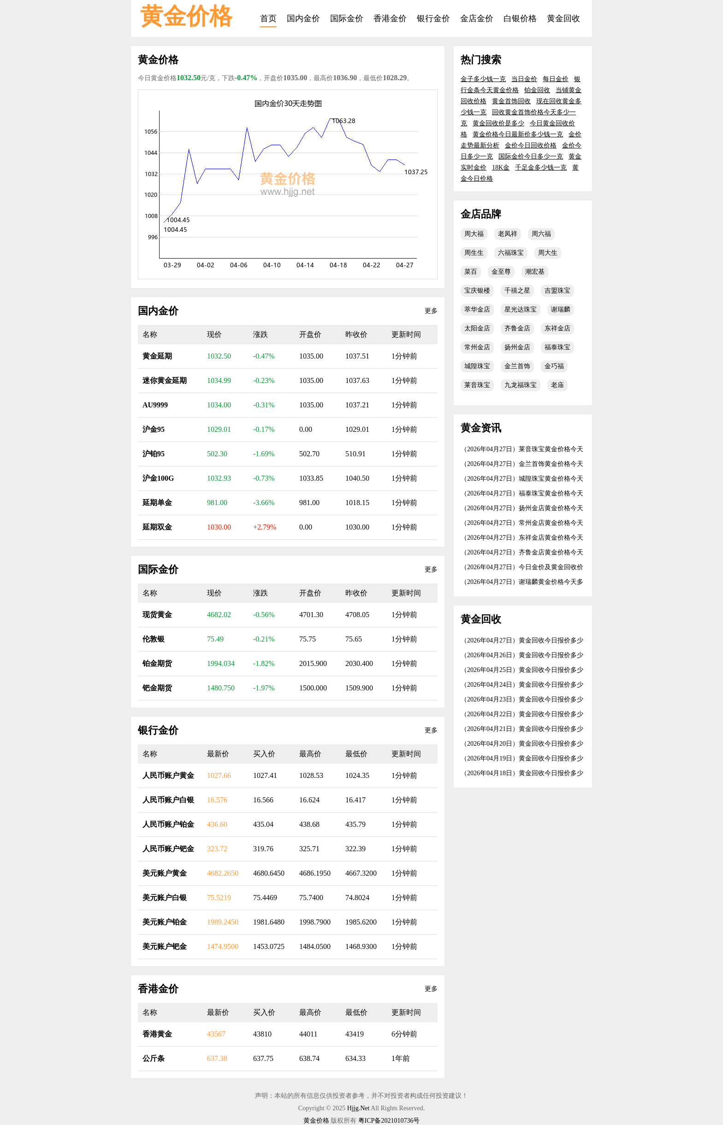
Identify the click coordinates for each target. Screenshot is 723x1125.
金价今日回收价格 (531, 145)
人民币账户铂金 (168, 824)
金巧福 (554, 366)
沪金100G (158, 478)
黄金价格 (186, 16)
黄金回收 (563, 18)
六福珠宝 (511, 252)
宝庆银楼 (477, 290)
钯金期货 (157, 688)
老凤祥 (507, 233)
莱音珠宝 (477, 385)
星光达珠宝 (520, 309)
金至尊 (501, 271)
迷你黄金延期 (164, 380)
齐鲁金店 (517, 328)
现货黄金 (157, 614)
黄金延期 (157, 356)
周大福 (474, 233)
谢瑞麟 (560, 309)
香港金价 (390, 18)
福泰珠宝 (557, 347)
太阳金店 (477, 328)
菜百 (470, 271)
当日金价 (524, 79)
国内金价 (303, 18)
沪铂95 (153, 454)
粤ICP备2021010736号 (389, 1120)
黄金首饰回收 (511, 101)
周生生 (474, 252)
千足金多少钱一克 (541, 167)
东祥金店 (557, 328)
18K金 (501, 167)
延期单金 (157, 503)
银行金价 (433, 18)
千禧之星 (517, 290)
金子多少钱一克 (483, 79)
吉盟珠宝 (557, 290)
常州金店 (477, 347)
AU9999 (155, 405)
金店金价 (476, 18)
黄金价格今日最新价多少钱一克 (518, 134)
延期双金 (157, 527)
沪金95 (153, 429)
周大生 (547, 252)
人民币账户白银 (168, 800)
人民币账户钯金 (168, 849)
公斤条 (153, 1058)
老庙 (557, 385)
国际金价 (346, 18)
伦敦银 (153, 639)
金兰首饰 (517, 366)
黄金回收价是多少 (498, 123)
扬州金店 (517, 347)
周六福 (541, 233)
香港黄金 (157, 1034)
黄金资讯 (481, 428)
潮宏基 (535, 271)
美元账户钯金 (164, 946)
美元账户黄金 (164, 873)
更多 (431, 310)
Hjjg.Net (358, 1108)
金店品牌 (481, 214)
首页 (268, 18)
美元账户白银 (164, 897)
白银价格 (520, 18)
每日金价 (556, 79)
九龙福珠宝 (520, 385)
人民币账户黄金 (168, 775)
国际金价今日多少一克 (530, 156)
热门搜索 (481, 59)
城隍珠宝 (477, 366)
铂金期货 (157, 663)
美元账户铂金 (164, 922)
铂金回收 (537, 90)
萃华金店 (477, 309)
